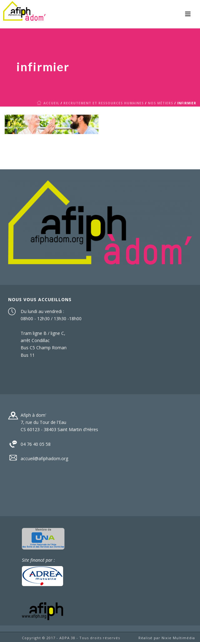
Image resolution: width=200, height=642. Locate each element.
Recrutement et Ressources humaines (103, 103)
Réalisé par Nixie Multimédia (166, 637)
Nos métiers (160, 103)
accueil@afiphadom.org (44, 458)
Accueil (49, 103)
